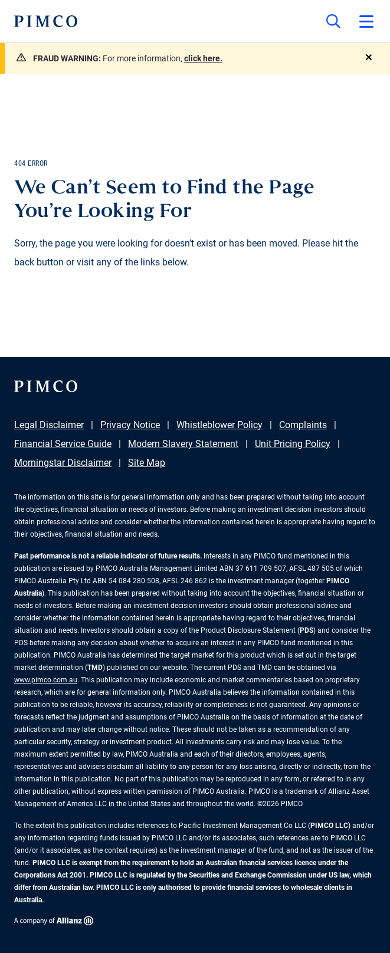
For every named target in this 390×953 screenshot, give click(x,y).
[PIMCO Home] (45, 21)
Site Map (146, 462)
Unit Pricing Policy (292, 443)
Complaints (303, 425)
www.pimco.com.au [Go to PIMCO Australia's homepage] (45, 680)
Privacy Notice (130, 425)
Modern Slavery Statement (183, 443)
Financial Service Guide (63, 443)
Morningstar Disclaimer (63, 462)
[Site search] (333, 21)
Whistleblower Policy (219, 425)
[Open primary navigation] (366, 21)
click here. (203, 58)
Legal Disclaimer (49, 425)
